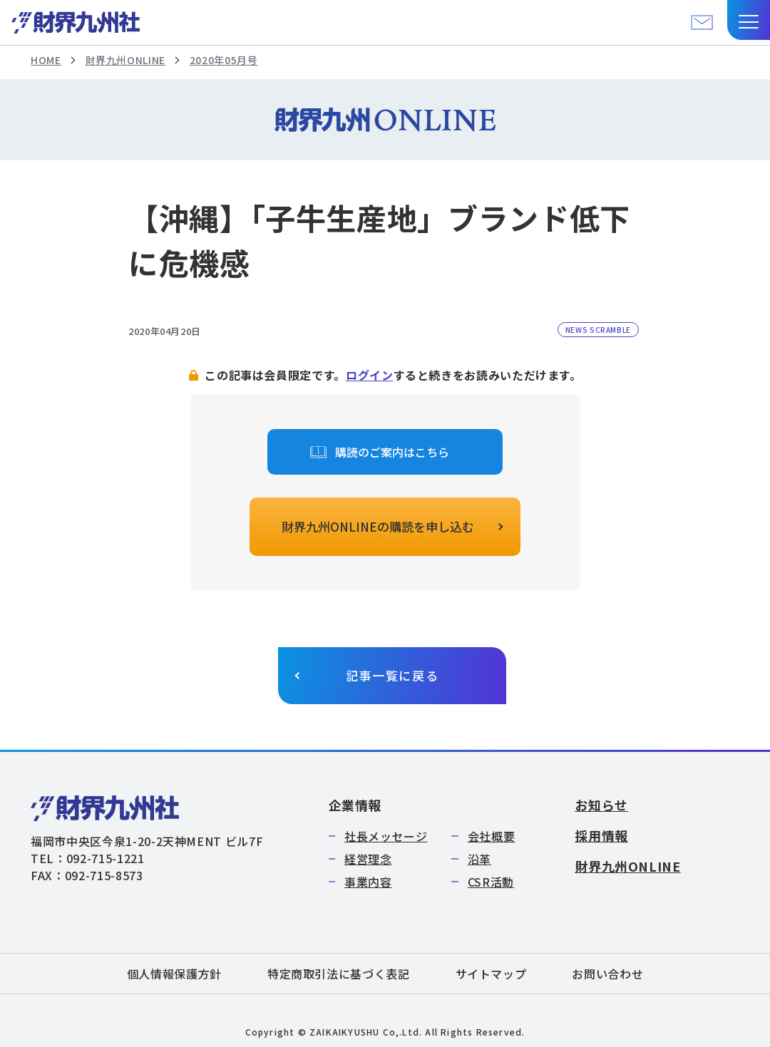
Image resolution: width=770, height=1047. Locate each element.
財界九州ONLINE (125, 60)
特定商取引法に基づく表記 (338, 973)
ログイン (370, 374)
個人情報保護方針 (174, 973)
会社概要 (491, 836)
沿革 (479, 858)
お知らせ (601, 804)
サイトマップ (491, 973)
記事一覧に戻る (392, 675)
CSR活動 (491, 881)
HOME (46, 60)
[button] (748, 20)
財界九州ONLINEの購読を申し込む (378, 526)
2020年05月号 (224, 60)
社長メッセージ (385, 836)
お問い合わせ (607, 973)
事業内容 (368, 881)
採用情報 (601, 835)
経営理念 (368, 858)
